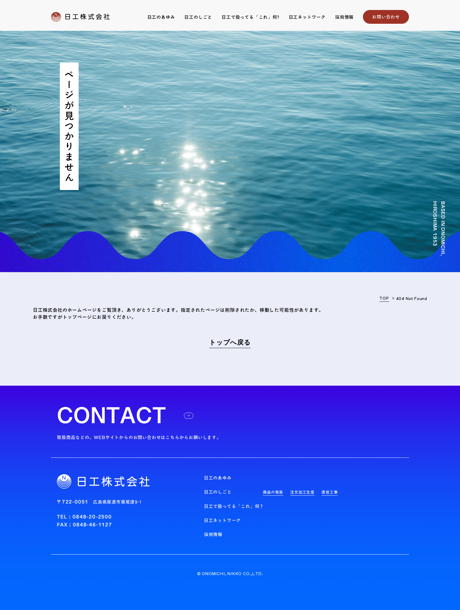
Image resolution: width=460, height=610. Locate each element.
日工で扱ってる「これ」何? (250, 17)
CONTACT (125, 415)
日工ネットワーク (307, 17)
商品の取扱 (273, 492)
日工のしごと (198, 17)
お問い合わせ (386, 17)
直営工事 (330, 492)
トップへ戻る (230, 342)
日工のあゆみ (161, 17)
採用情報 (344, 17)
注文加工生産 (302, 492)
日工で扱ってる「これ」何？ (234, 506)
